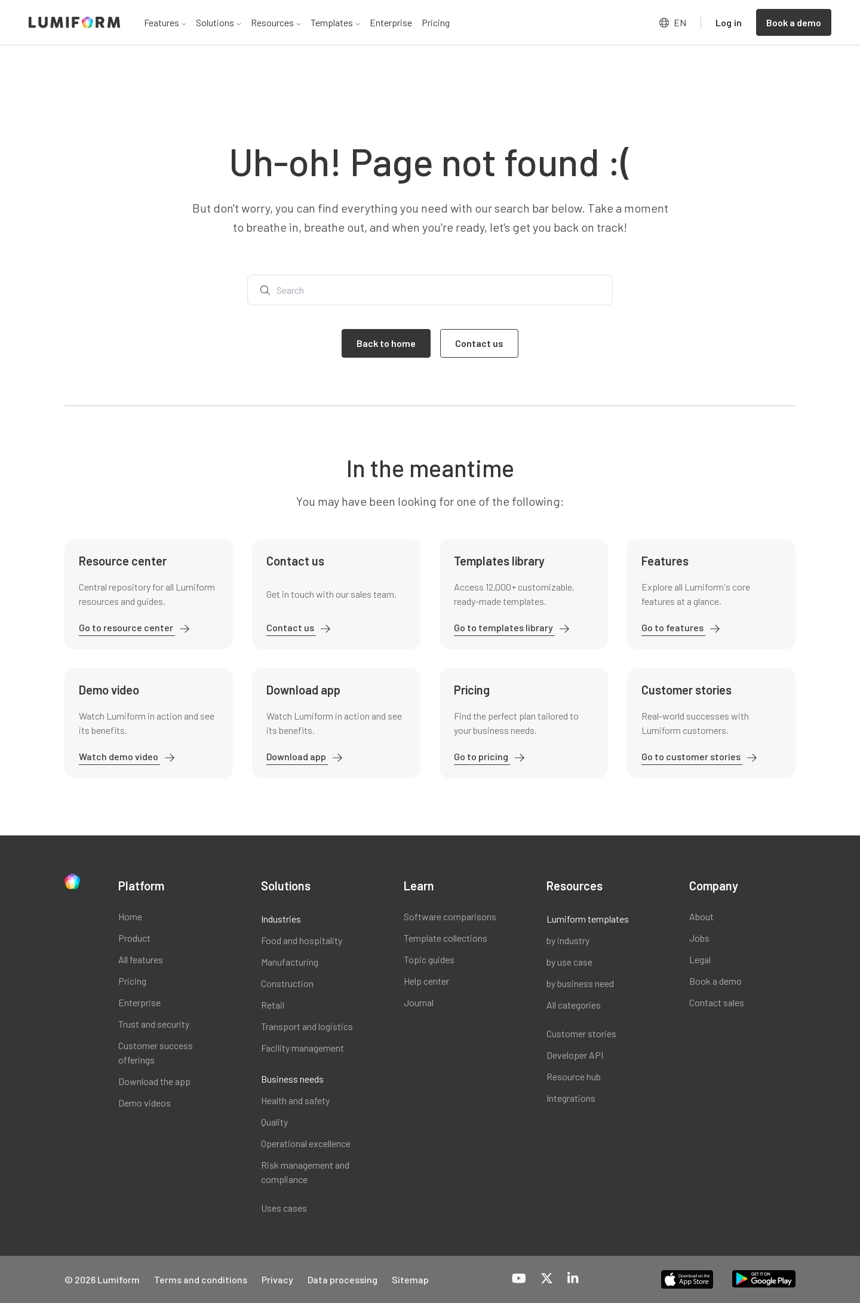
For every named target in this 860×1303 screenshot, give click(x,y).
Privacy (277, 1279)
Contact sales (716, 1002)
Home (130, 916)
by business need (580, 983)
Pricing (436, 22)
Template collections (445, 938)
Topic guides (429, 959)
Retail (272, 1004)
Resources (276, 22)
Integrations (570, 1098)
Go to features (673, 627)
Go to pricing (482, 756)
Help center (426, 981)
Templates (335, 22)
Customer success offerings (155, 1052)
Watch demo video (119, 756)
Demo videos (144, 1102)
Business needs (292, 1078)
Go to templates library (504, 627)
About (701, 916)
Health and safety (295, 1100)
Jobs (699, 938)
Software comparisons (450, 916)
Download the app (154, 1081)
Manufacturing (289, 961)
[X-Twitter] (546, 1279)
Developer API (574, 1055)
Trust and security (153, 1024)
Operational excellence (306, 1143)
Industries (281, 918)
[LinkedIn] (572, 1279)
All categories (573, 1004)
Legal (700, 959)
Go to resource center (127, 627)
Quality (274, 1121)
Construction (287, 983)
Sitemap (410, 1279)
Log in (728, 22)
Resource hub (573, 1076)
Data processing (342, 1279)
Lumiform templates (587, 918)
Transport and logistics (307, 1026)
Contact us (291, 627)
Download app (297, 756)
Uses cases (284, 1207)
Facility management (302, 1047)
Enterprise (391, 22)
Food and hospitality (301, 940)
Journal (419, 1002)
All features (140, 959)
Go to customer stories (691, 756)
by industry (567, 940)
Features (165, 22)
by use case (569, 961)
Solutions (218, 22)
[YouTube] (519, 1279)
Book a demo (715, 981)
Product (134, 938)
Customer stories (581, 1033)
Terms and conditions (200, 1279)
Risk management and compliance (305, 1172)
